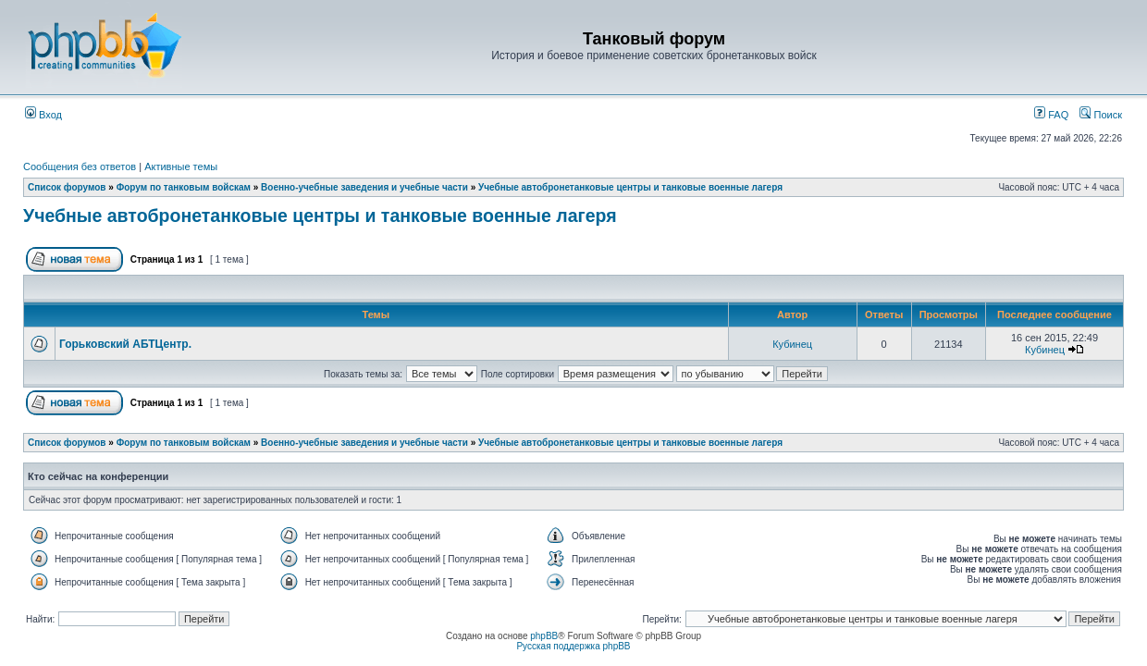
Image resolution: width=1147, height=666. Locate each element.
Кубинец (792, 344)
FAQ (1051, 114)
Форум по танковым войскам (184, 187)
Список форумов (67, 187)
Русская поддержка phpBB (573, 646)
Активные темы (180, 166)
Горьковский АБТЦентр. (125, 344)
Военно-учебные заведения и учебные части (364, 187)
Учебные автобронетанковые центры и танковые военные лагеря (630, 187)
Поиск (1100, 114)
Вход (43, 114)
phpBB (544, 636)
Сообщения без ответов (79, 166)
